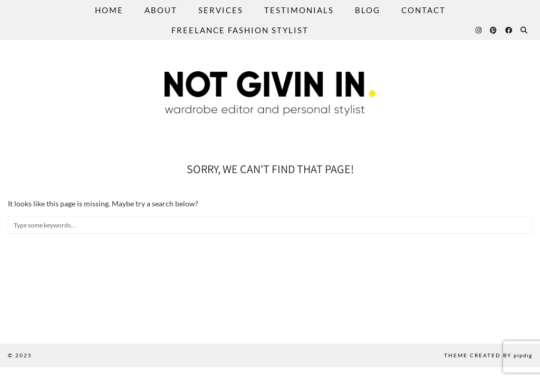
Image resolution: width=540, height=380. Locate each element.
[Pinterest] (494, 30)
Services (220, 10)
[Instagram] (479, 30)
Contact (423, 10)
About (160, 10)
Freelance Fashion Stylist (239, 30)
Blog (367, 10)
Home (109, 10)
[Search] (524, 30)
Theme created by (488, 355)
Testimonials (299, 10)
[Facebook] (509, 30)
